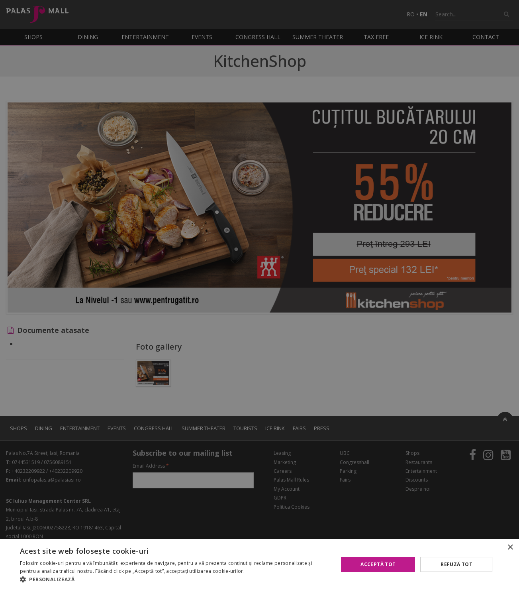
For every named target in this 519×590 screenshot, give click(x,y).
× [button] (510, 548)
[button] (174, 579)
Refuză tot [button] (456, 564)
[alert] (259, 295)
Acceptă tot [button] (378, 564)
